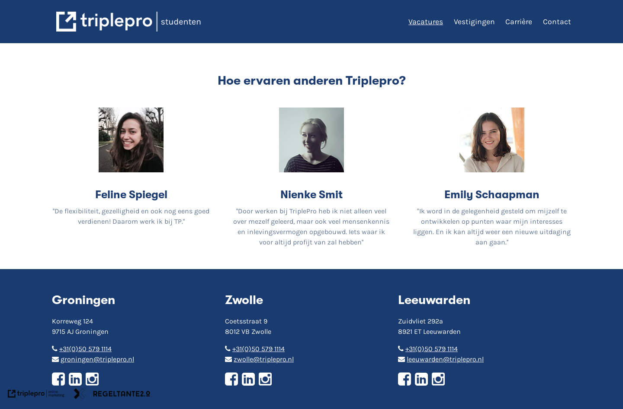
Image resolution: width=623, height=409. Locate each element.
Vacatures (425, 21)
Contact (557, 21)
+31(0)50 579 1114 (82, 349)
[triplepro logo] (130, 21)
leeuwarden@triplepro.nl (441, 359)
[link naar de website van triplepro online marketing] (36, 395)
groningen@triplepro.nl (93, 359)
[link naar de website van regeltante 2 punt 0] (112, 395)
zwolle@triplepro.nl (259, 359)
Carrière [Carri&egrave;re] (518, 21)
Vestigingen (474, 21)
